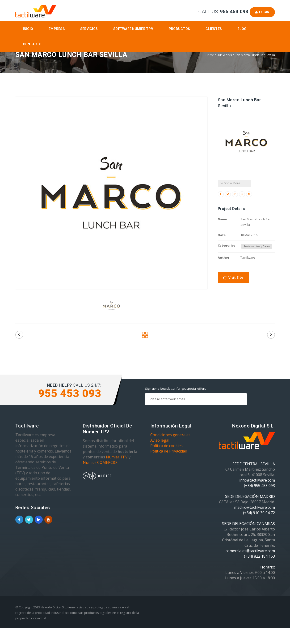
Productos (179, 29)
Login (262, 12)
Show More (230, 183)
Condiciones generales (170, 434)
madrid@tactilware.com (254, 507)
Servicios (89, 29)
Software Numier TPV (133, 29)
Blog (241, 29)
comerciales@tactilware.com (250, 550)
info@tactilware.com (257, 480)
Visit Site (233, 277)
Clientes (214, 29)
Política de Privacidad (168, 451)
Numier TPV (117, 457)
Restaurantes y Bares (257, 246)
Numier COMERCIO (100, 462)
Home (210, 55)
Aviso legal (159, 440)
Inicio (28, 29)
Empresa (57, 29)
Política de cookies (166, 445)
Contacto (32, 44)
